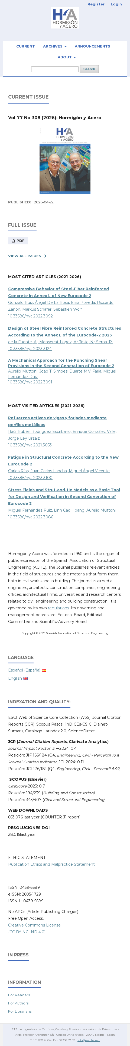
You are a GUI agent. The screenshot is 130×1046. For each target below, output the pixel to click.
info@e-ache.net (88, 1040)
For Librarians (19, 1011)
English (15, 678)
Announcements (92, 46)
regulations (58, 608)
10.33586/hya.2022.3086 (30, 517)
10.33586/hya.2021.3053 (30, 445)
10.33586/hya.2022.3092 (30, 316)
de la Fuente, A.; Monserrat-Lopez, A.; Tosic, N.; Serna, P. (64, 335)
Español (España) (24, 670)
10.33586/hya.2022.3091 (30, 382)
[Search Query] (55, 69)
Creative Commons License (34, 925)
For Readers (19, 995)
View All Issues (24, 256)
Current (25, 46)
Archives (53, 46)
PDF (20, 240)
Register (96, 4)
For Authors (18, 1003)
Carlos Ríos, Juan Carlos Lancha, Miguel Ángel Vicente (59, 470)
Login (116, 4)
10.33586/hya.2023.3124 (30, 348)
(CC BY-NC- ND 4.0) (27, 932)
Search (89, 69)
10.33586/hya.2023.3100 (30, 477)
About (65, 57)
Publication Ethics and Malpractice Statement (51, 864)
